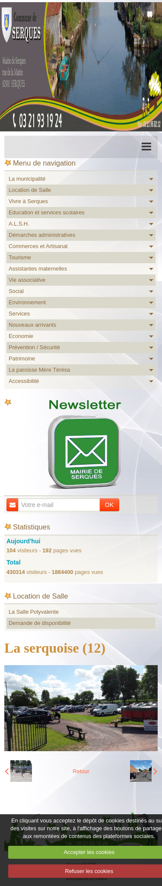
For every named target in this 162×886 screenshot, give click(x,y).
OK (109, 504)
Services (19, 313)
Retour (81, 771)
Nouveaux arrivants (32, 325)
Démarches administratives (42, 235)
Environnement (27, 302)
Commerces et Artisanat (38, 246)
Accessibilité (24, 381)
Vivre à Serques (28, 201)
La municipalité (27, 178)
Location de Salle (30, 190)
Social (16, 291)
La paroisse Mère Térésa (39, 370)
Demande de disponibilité (40, 623)
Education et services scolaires (47, 212)
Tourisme (20, 257)
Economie (21, 336)
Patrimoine (22, 358)
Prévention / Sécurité (34, 347)
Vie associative (27, 280)
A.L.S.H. (19, 223)
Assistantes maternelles (38, 268)
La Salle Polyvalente (34, 612)
